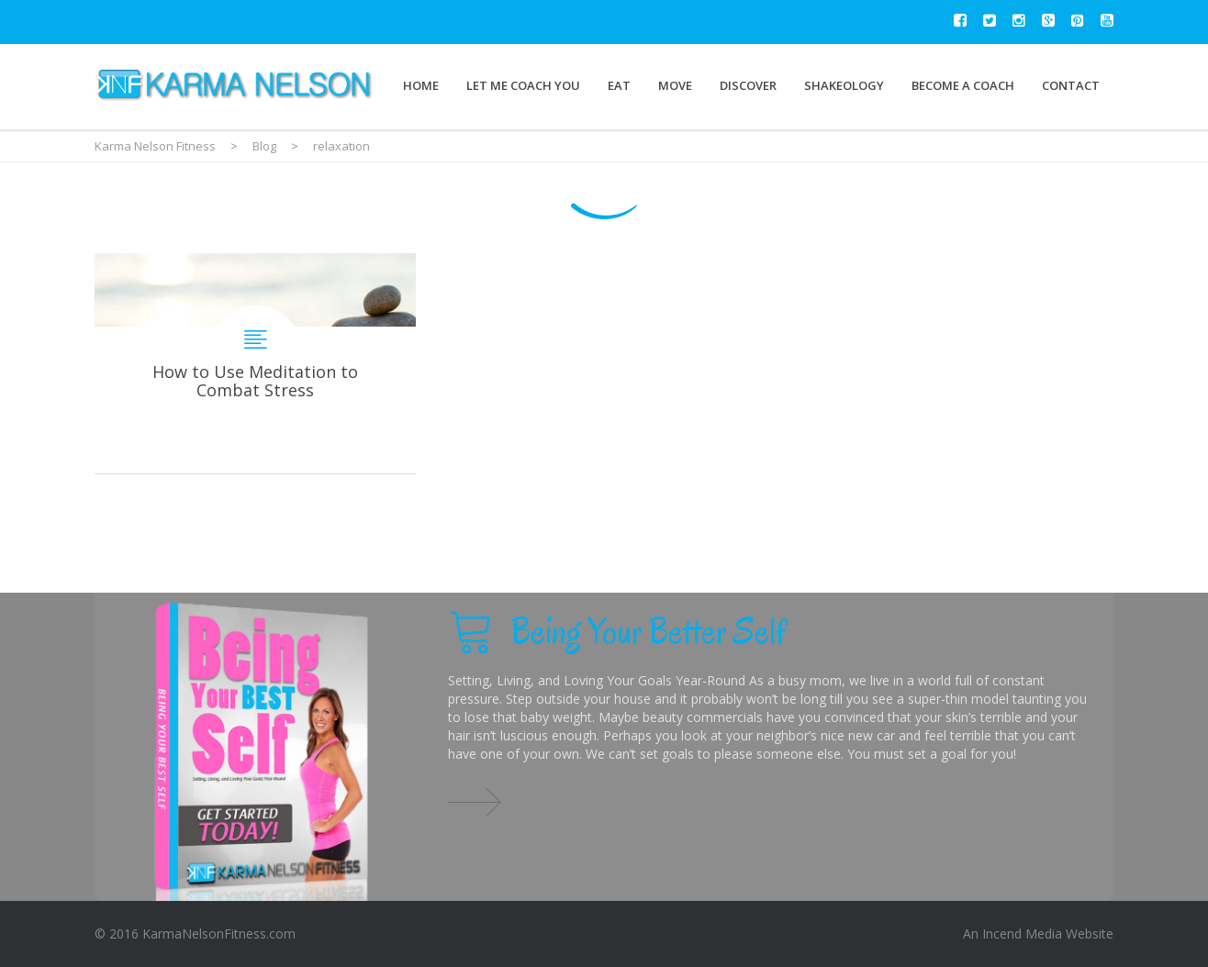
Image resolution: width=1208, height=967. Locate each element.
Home (421, 85)
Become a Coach (963, 85)
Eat (619, 85)
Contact (1071, 85)
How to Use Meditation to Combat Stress (255, 363)
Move (675, 85)
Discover (748, 85)
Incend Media (1022, 933)
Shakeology (844, 85)
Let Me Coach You (523, 85)
